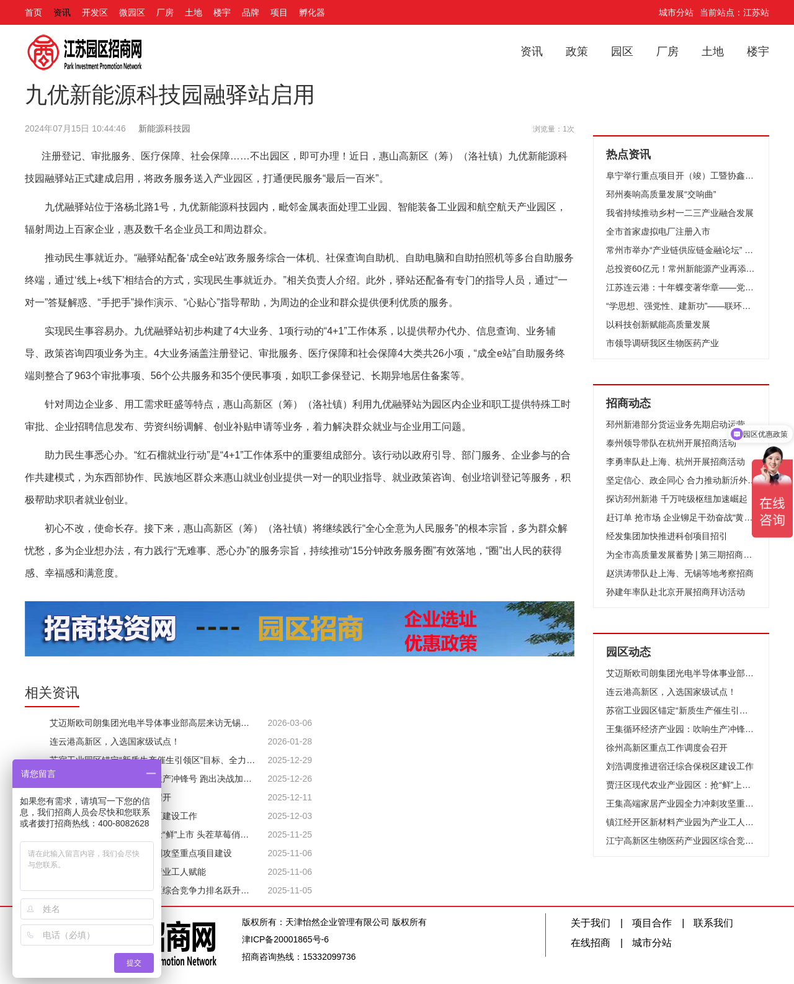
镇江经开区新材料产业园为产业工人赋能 (681, 822)
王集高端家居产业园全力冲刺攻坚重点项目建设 (681, 803)
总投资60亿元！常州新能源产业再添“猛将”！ (681, 269)
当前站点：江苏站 (734, 12)
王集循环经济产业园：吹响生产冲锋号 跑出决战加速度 (681, 729)
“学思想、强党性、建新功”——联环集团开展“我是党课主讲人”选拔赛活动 (681, 306)
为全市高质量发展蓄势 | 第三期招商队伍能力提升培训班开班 (681, 555)
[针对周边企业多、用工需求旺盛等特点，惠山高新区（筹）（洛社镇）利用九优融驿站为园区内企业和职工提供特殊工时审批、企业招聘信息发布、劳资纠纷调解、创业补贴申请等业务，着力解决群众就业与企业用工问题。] (299, 415)
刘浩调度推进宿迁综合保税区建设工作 (680, 766)
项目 (279, 12)
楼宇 (222, 12)
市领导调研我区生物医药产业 (662, 343)
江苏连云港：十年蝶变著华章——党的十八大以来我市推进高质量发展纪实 (681, 287)
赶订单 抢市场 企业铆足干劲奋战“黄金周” (681, 517)
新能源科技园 (164, 128)
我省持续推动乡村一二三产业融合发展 (680, 213)
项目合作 (652, 923)
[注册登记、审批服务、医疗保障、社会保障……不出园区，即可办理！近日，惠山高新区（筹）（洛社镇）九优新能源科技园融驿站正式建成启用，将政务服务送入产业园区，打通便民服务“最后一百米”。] (299, 167)
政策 (577, 51)
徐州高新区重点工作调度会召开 (667, 748)
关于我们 (590, 923)
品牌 (250, 12)
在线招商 (590, 942)
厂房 (165, 12)
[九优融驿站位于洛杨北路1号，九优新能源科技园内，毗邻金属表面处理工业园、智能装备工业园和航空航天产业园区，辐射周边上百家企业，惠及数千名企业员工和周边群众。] (299, 218)
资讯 (62, 12)
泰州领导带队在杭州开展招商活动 (671, 443)
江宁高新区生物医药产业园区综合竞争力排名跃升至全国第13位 (681, 841)
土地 (193, 12)
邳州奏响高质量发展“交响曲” (661, 194)
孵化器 (312, 12)
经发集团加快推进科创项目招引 (667, 536)
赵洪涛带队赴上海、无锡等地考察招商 (680, 573)
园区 (622, 51)
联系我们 (713, 923)
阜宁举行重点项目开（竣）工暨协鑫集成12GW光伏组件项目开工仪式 (681, 176)
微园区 (132, 12)
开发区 (95, 12)
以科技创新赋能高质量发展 (658, 324)
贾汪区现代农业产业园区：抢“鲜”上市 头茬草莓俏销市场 (681, 785)
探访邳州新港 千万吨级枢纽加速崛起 (676, 499)
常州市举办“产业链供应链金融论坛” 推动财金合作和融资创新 (681, 250)
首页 (33, 12)
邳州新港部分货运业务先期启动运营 (675, 424)
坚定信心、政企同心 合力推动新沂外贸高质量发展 (681, 480)
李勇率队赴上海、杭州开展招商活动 (675, 462)
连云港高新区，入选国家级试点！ (671, 692)
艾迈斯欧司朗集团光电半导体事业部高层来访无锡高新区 (681, 673)
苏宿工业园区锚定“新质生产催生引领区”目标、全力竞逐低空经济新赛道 (681, 710)
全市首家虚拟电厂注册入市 (658, 231)
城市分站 (676, 12)
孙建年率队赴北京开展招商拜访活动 (675, 592)
